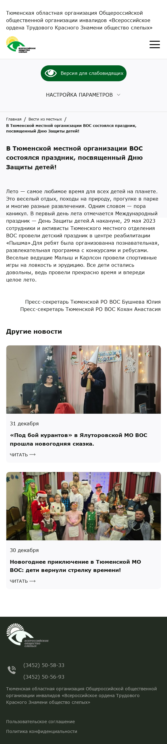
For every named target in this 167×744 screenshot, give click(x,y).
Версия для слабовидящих (92, 73)
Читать (19, 454)
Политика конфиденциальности (41, 731)
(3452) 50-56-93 (43, 676)
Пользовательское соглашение (40, 721)
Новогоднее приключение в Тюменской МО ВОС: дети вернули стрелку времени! (75, 565)
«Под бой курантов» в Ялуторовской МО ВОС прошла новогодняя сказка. (78, 439)
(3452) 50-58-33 (43, 664)
